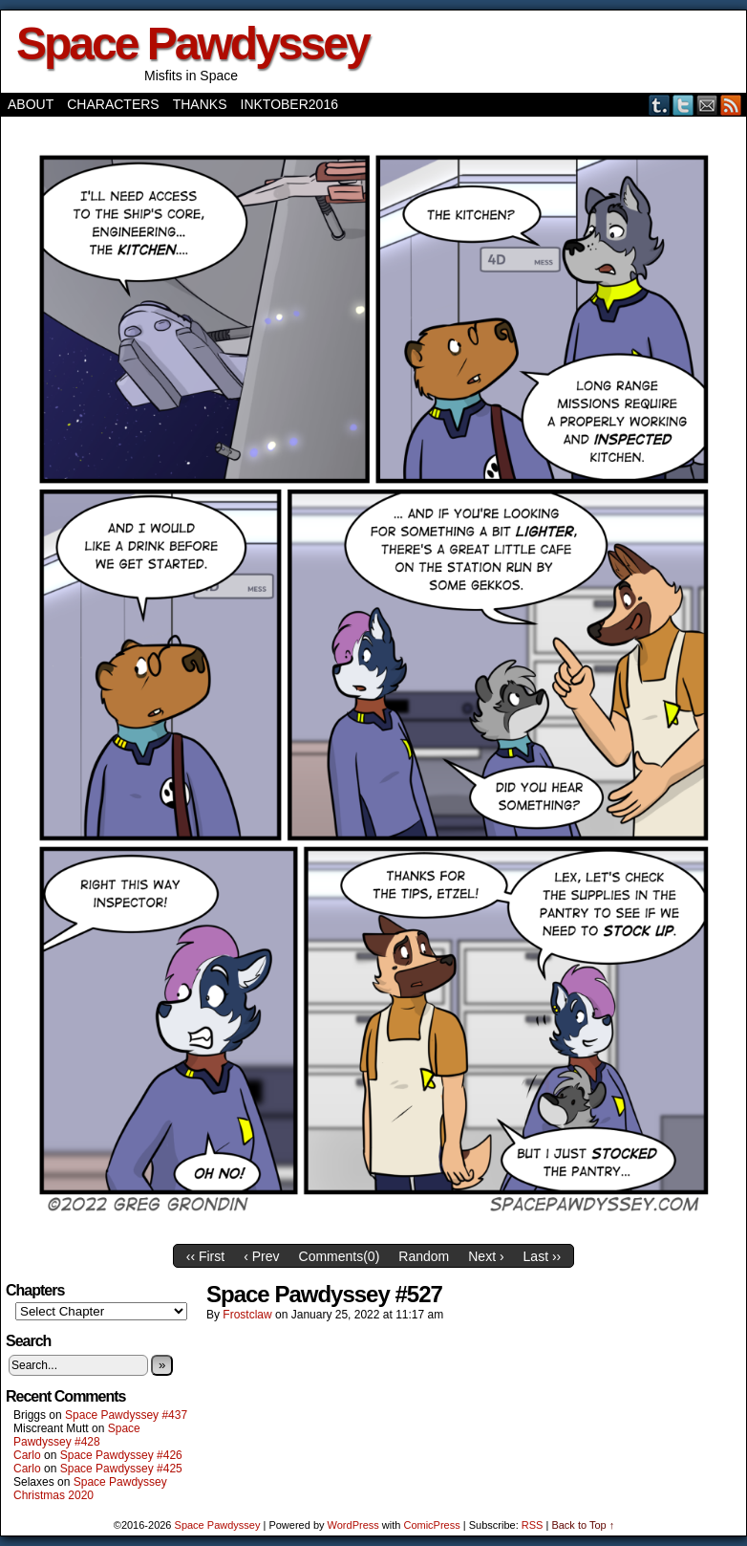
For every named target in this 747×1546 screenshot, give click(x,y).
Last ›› (542, 1256)
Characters (113, 104)
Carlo (27, 1455)
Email (707, 105)
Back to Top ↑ (582, 1525)
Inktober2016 (289, 104)
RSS (731, 105)
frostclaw (247, 1314)
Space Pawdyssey (192, 43)
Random (423, 1256)
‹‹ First (205, 1256)
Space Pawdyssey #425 (121, 1468)
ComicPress (431, 1525)
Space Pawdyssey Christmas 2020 (90, 1488)
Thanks (200, 104)
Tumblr (660, 105)
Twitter (683, 105)
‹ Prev (261, 1256)
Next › (485, 1256)
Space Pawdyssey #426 (121, 1455)
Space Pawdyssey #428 (76, 1435)
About (30, 104)
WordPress (353, 1525)
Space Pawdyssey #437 (126, 1415)
